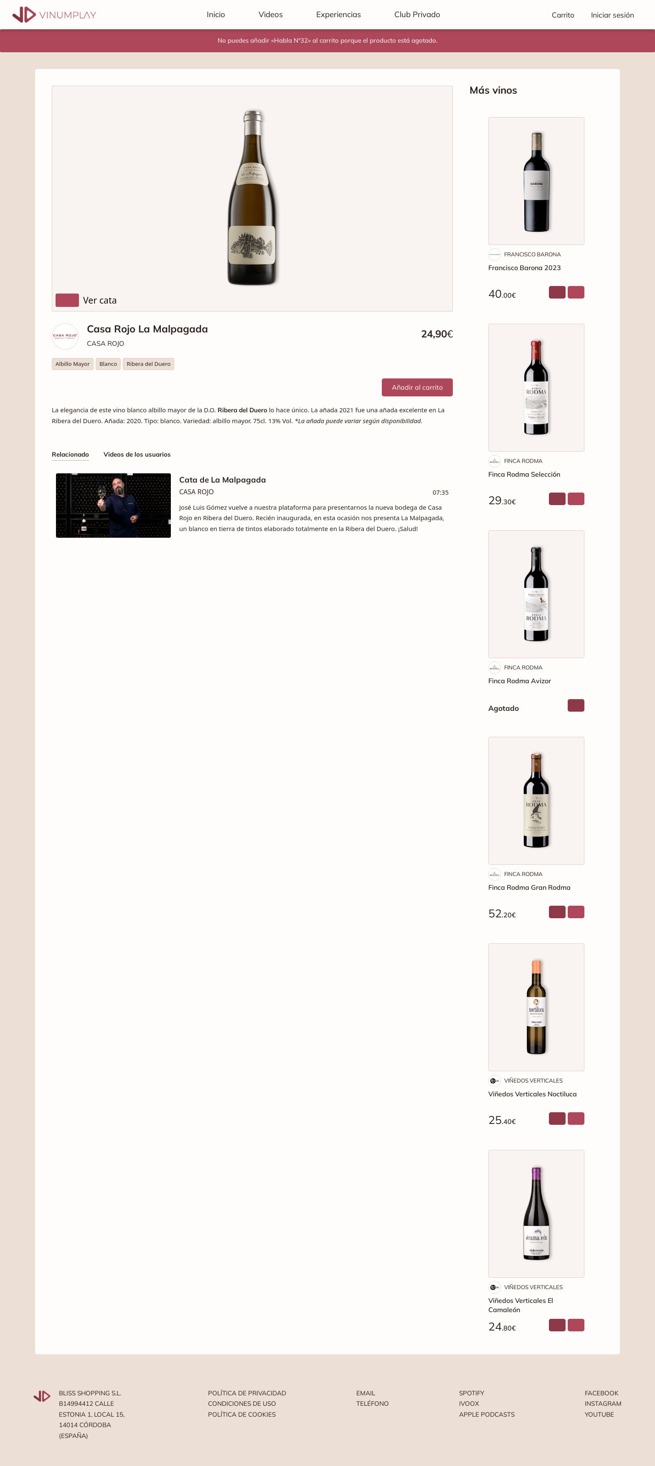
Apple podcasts (487, 1414)
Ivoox (469, 1403)
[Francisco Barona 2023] (536, 181)
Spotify (471, 1393)
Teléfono (372, 1403)
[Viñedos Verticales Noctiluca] (536, 1007)
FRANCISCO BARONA (532, 254)
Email (365, 1393)
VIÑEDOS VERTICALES (533, 1080)
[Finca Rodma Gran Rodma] (536, 801)
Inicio (216, 14)
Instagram (603, 1403)
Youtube (599, 1414)
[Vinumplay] (54, 14)
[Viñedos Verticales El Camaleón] (536, 1214)
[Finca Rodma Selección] (536, 388)
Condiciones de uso (242, 1403)
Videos (271, 14)
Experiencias (338, 14)
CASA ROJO (105, 343)
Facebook (602, 1393)
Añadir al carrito (417, 387)
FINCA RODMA (523, 460)
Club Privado (417, 14)
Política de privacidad (247, 1393)
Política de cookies (242, 1414)
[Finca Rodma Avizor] (536, 594)
